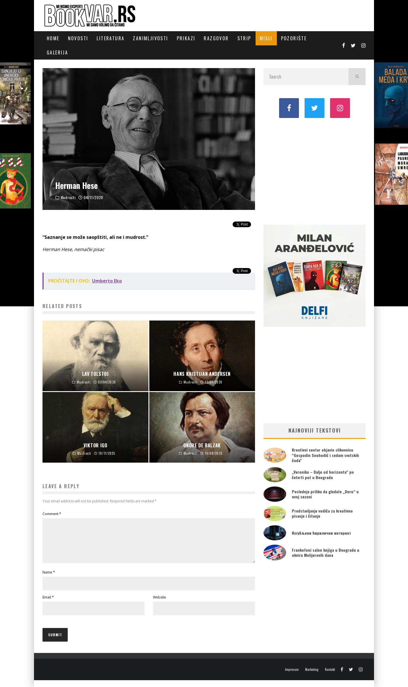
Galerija (57, 52)
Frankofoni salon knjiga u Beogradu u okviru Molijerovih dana (325, 552)
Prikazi (186, 38)
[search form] (306, 76)
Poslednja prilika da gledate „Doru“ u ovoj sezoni (325, 494)
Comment (51, 513)
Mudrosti (68, 197)
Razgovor (216, 38)
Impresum (292, 676)
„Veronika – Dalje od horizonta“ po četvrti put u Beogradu (323, 474)
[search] (357, 76)
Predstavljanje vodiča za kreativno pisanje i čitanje (322, 513)
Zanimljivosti (150, 38)
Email (48, 604)
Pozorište (294, 38)
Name (48, 579)
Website (159, 604)
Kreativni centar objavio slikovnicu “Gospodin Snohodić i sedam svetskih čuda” (325, 455)
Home (53, 38)
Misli (266, 38)
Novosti (78, 38)
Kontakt (330, 676)
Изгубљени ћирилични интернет (321, 533)
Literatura (110, 38)
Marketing (311, 676)
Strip (244, 38)
